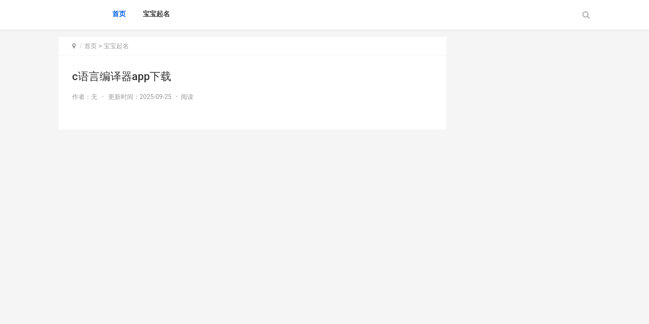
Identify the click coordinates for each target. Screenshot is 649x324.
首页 (119, 14)
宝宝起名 (156, 14)
